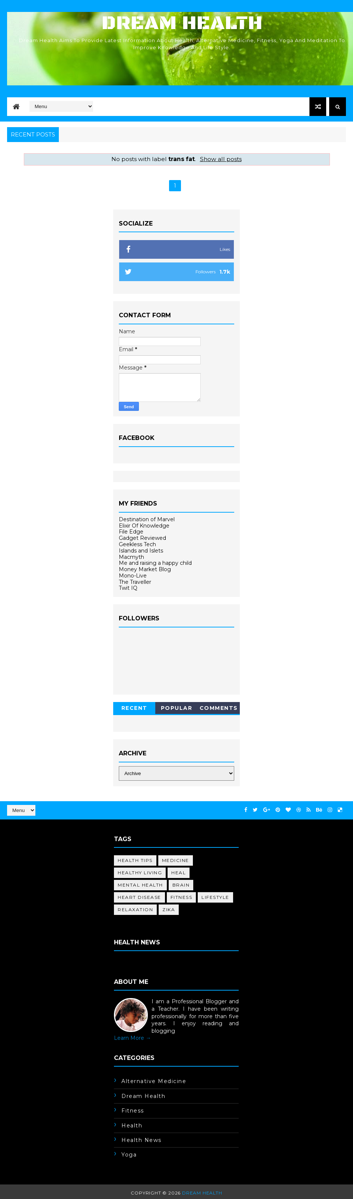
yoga (129, 1154)
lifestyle (215, 897)
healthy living (140, 872)
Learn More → (132, 1038)
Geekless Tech (137, 544)
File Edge (131, 531)
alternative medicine (153, 1081)
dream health (143, 1096)
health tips (135, 860)
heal (178, 872)
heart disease (139, 897)
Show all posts (221, 159)
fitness (182, 897)
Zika (168, 909)
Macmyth (131, 557)
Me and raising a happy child (155, 563)
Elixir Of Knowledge (144, 525)
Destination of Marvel (147, 519)
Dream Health (182, 23)
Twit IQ (128, 588)
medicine (175, 860)
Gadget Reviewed (142, 538)
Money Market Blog (145, 569)
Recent (134, 708)
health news (141, 1140)
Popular (177, 708)
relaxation (135, 909)
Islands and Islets (141, 550)
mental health (140, 885)
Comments (219, 708)
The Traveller (135, 582)
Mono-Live (133, 575)
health (131, 1125)
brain (181, 885)
